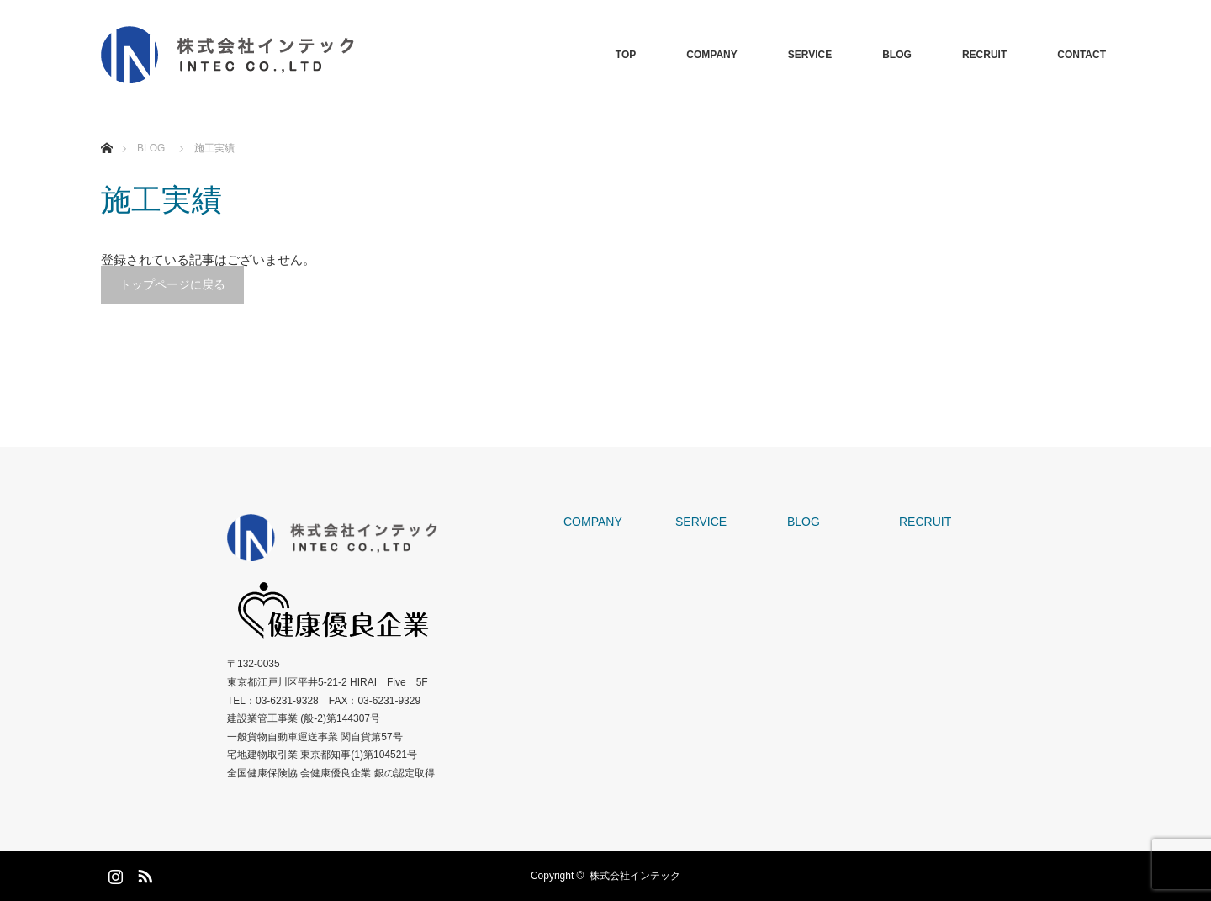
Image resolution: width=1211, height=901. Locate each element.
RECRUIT (984, 55)
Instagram (113, 873)
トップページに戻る (172, 284)
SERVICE (810, 55)
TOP (626, 55)
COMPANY (711, 55)
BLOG (897, 55)
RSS (143, 873)
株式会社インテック (635, 876)
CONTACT (1081, 55)
